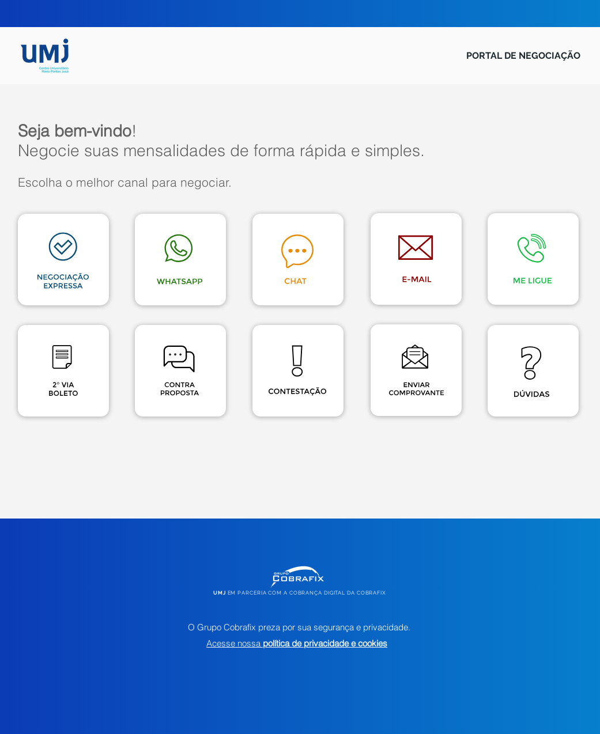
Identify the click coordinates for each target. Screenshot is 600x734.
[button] (531, 371)
